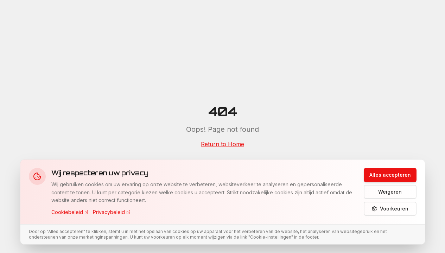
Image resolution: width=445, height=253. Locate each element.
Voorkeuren (389, 209)
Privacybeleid (112, 212)
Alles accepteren (390, 175)
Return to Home (222, 144)
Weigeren (390, 192)
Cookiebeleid (70, 212)
